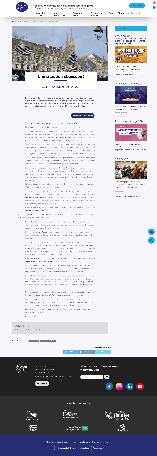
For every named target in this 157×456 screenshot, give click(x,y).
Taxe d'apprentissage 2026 (129, 121)
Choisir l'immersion (59, 14)
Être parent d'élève (96, 14)
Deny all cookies (81, 448)
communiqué (33, 341)
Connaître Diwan (41, 14)
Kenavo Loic (121, 159)
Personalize (97, 448)
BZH (154, 7)
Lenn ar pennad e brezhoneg (83, 116)
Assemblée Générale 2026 (129, 83)
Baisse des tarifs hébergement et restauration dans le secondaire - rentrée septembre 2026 (130, 40)
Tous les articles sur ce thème (127, 196)
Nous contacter (42, 384)
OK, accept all (62, 448)
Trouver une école (78, 14)
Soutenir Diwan (116, 13)
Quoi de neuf (133, 13)
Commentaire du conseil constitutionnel (41, 123)
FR (154, 3)
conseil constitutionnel (48, 341)
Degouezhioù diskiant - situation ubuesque (33, 330)
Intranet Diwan (137, 6)
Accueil (16, 21)
